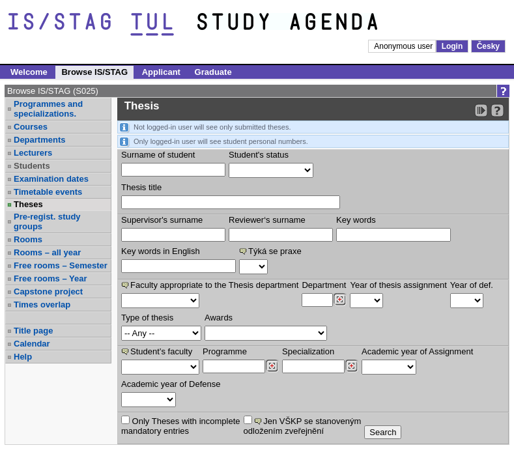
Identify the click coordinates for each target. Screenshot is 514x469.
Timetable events (48, 192)
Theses (28, 204)
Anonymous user (404, 46)
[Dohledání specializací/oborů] (351, 366)
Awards (219, 317)
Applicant (161, 72)
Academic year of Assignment (417, 351)
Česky (488, 46)
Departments (39, 140)
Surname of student (158, 155)
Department (324, 285)
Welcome (29, 72)
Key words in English (160, 251)
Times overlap (42, 304)
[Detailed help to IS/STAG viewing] (497, 110)
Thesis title (141, 187)
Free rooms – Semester (60, 265)
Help (23, 357)
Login (452, 46)
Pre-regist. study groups (47, 221)
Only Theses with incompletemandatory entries (180, 426)
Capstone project (48, 291)
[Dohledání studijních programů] (272, 366)
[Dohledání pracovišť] (340, 299)
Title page (33, 330)
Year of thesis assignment (398, 285)
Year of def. (471, 285)
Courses (31, 127)
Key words (356, 220)
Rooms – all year (47, 252)
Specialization (308, 351)
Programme (225, 351)
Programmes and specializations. (48, 109)
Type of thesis (147, 317)
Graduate (213, 72)
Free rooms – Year (50, 278)
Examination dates (51, 179)
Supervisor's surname (162, 220)
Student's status (259, 155)
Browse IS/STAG (94, 72)
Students (32, 166)
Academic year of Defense (170, 384)
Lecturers (33, 153)
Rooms (28, 239)
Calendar (32, 343)
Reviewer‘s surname (267, 220)
